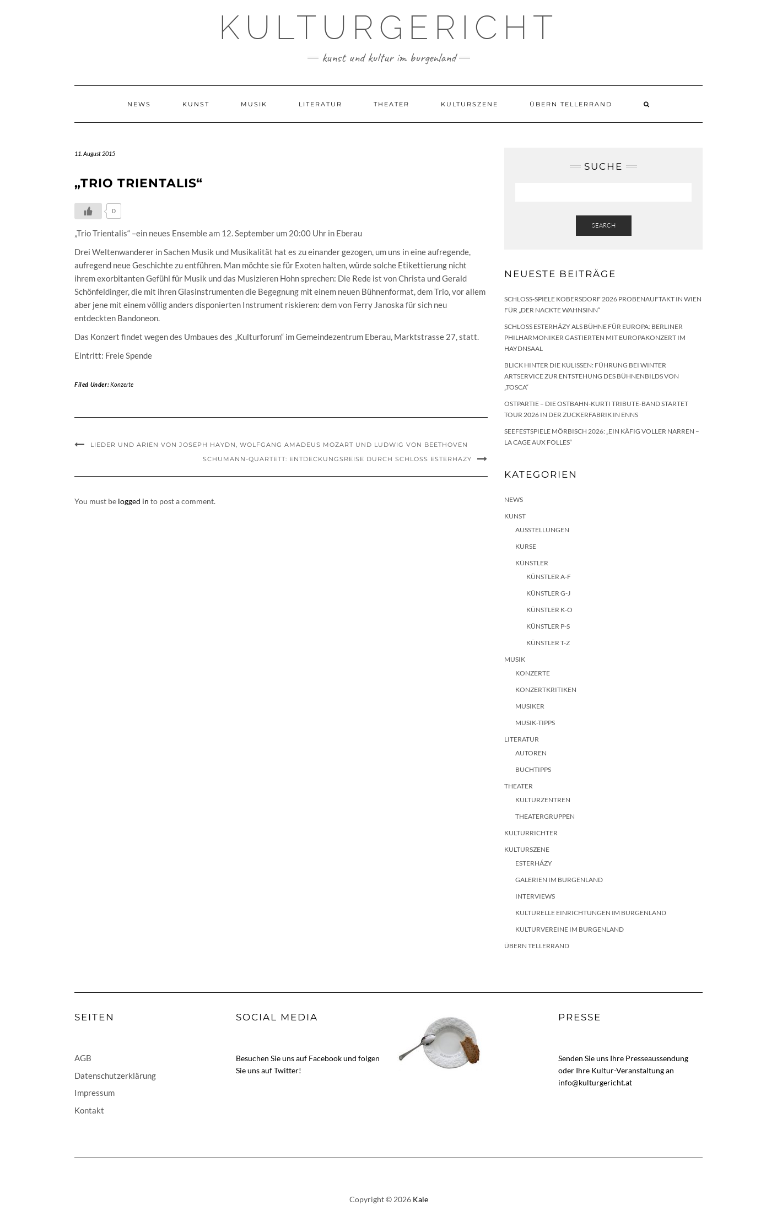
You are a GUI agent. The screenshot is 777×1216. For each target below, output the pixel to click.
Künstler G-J (548, 593)
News (139, 104)
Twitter (286, 1070)
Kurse (525, 546)
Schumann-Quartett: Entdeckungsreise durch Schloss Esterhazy (337, 459)
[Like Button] (88, 211)
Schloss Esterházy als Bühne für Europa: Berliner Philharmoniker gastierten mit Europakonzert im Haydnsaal (595, 337)
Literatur (320, 104)
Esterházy (533, 863)
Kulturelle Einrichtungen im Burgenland (590, 913)
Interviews (535, 896)
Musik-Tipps (535, 722)
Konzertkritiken (545, 689)
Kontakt (89, 1110)
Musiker (529, 706)
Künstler (531, 563)
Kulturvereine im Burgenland (569, 929)
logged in (133, 501)
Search (604, 225)
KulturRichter (531, 833)
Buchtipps (533, 769)
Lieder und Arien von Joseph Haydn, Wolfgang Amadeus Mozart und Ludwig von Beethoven (279, 444)
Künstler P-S (548, 626)
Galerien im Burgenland (559, 879)
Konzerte (121, 384)
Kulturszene (469, 104)
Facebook (325, 1058)
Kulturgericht (388, 27)
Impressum (94, 1093)
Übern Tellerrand (571, 104)
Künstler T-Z (548, 643)
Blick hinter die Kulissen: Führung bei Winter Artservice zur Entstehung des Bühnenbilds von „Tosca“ (591, 376)
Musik (254, 104)
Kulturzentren (542, 800)
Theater (391, 104)
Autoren (531, 753)
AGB (82, 1058)
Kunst (195, 104)
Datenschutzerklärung (115, 1075)
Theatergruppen (545, 816)
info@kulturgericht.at (595, 1082)
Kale (420, 1199)
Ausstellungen (542, 530)
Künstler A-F (548, 576)
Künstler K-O (549, 610)
